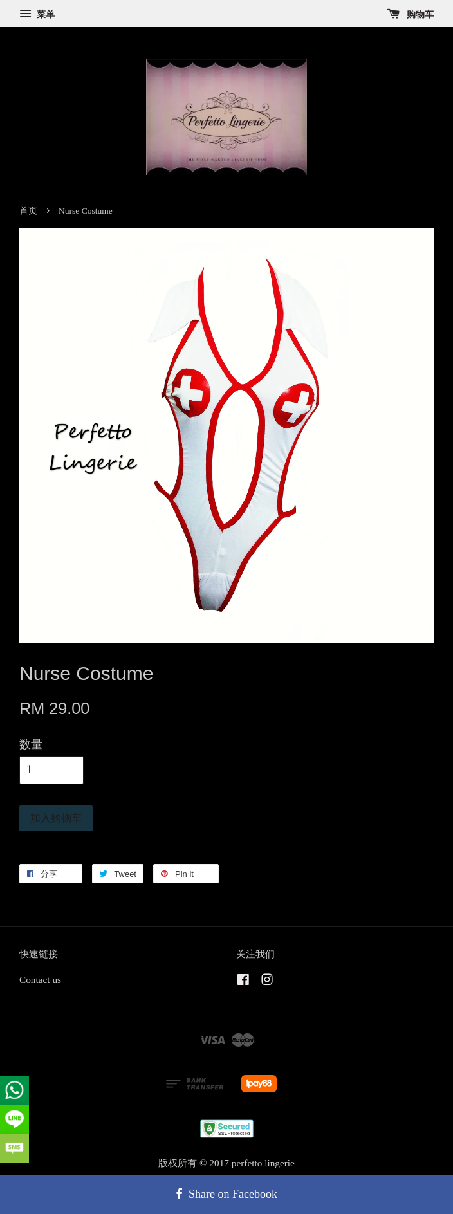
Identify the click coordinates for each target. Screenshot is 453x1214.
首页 (28, 211)
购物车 (410, 14)
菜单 (37, 14)
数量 (30, 744)
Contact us (40, 979)
